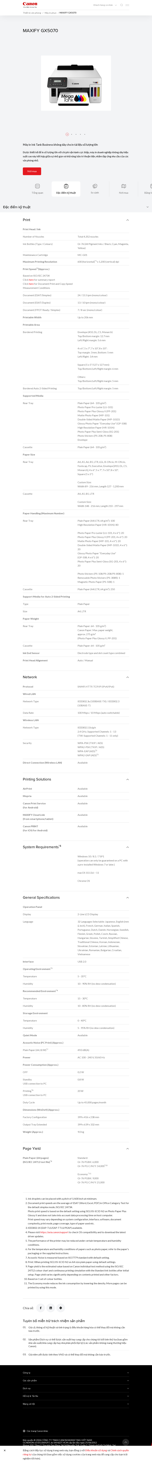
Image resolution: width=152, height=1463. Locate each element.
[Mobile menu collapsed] (127, 5)
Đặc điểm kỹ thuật (66, 192)
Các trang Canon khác (37, 1431)
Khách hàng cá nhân (103, 5)
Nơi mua (32, 171)
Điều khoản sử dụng (96, 1450)
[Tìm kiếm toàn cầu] (121, 5)
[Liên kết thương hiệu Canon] (30, 5)
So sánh (95, 192)
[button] (67, 134)
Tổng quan (37, 192)
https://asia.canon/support (54, 1232)
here (31, 279)
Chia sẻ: (28, 1308)
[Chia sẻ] (40, 1308)
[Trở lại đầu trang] (125, 1442)
